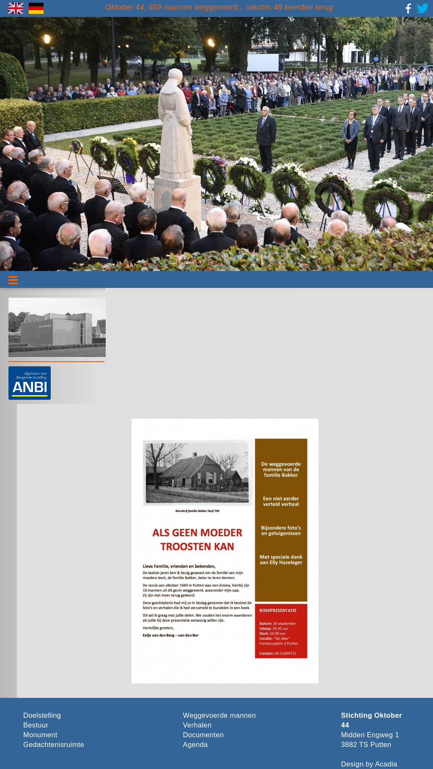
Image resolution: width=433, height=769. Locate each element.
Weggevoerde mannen (219, 715)
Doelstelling (42, 715)
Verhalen (197, 725)
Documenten (203, 735)
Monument (40, 735)
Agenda (195, 745)
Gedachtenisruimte (53, 745)
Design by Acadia (369, 764)
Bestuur (35, 725)
